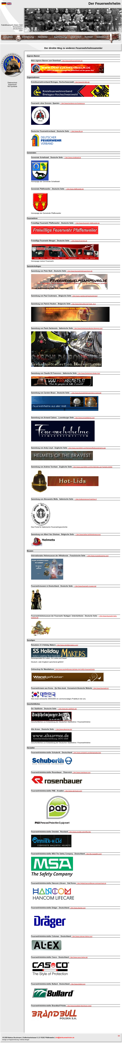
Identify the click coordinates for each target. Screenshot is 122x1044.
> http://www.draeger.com (78, 908)
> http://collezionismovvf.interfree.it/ (86, 499)
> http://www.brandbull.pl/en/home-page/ (78, 1006)
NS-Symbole (12, 86)
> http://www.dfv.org (76, 131)
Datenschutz (12, 83)
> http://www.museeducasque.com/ (98, 556)
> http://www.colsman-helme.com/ (81, 936)
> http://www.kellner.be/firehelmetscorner (88, 534)
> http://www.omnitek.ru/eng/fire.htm (79, 832)
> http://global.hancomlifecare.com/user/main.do (91, 883)
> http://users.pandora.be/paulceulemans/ (85, 296)
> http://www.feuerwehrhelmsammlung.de (79, 271)
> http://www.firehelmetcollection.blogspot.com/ (88, 328)
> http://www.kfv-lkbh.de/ (82, 82)
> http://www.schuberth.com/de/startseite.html (87, 752)
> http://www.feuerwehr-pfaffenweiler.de (87, 223)
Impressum (12, 84)
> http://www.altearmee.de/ (63, 729)
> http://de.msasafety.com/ (93, 854)
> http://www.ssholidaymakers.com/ (67, 645)
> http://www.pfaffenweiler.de (75, 189)
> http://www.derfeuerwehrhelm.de (71, 61)
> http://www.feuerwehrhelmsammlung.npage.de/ (86, 393)
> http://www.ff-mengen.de (79, 241)
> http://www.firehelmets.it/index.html (88, 373)
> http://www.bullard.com (77, 984)
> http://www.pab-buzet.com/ (73, 791)
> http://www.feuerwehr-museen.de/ (85, 586)
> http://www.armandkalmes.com (84, 417)
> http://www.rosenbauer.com (81, 772)
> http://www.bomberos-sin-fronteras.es (72, 103)
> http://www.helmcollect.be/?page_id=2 (83, 304)
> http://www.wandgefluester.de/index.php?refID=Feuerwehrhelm (74, 669)
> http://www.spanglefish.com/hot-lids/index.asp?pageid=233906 (92, 467)
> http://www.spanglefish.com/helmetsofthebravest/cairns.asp (87, 448)
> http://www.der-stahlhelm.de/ (67, 709)
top (119, 1035)
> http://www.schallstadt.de (72, 157)
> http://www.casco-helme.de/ (78, 957)
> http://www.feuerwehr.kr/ (101, 688)
